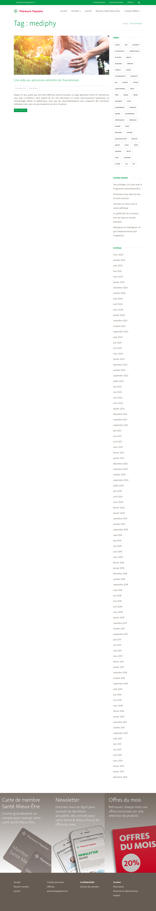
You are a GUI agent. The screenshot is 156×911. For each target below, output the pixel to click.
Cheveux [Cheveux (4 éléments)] (118, 70)
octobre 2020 (119, 475)
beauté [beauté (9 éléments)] (128, 57)
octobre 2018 (119, 579)
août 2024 (118, 299)
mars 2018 (118, 612)
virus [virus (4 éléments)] (117, 157)
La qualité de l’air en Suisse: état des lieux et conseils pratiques (126, 218)
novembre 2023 (120, 321)
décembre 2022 (120, 365)
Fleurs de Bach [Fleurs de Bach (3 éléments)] (120, 88)
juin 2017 (117, 640)
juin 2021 (117, 431)
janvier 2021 (118, 458)
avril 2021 (117, 442)
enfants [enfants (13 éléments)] (125, 82)
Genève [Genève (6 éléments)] (125, 95)
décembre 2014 (120, 777)
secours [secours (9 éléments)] (134, 139)
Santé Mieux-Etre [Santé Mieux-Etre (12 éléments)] (120, 139)
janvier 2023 (118, 359)
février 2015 (118, 766)
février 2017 (118, 662)
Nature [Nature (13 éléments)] (117, 114)
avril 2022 (117, 398)
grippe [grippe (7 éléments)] (135, 95)
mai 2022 (117, 392)
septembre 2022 (120, 376)
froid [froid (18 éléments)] (132, 88)
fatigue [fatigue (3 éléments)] (135, 82)
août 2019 (117, 535)
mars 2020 (118, 502)
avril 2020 (118, 497)
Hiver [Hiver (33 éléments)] (129, 101)
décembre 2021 (120, 414)
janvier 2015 (118, 772)
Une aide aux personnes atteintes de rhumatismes (46, 80)
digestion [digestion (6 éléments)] (134, 76)
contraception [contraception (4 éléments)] (120, 76)
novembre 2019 (120, 519)
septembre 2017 (120, 634)
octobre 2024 (119, 293)
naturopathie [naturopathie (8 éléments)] (129, 114)
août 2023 (117, 337)
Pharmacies (118, 887)
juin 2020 (117, 491)
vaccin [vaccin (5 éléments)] (128, 151)
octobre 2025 (119, 260)
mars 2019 (118, 557)
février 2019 (118, 563)
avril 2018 (117, 607)
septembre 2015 (120, 733)
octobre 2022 (119, 370)
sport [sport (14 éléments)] (136, 145)
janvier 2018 (118, 618)
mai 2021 (117, 436)
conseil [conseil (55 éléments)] (128, 70)
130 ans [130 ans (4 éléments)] (117, 45)
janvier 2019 (118, 568)
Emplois (116, 896)
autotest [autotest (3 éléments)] (118, 57)
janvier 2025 (118, 282)
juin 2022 (117, 387)
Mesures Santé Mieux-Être (108, 11)
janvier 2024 (119, 315)
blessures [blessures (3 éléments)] (118, 63)
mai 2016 (117, 700)
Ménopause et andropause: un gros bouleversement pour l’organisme (127, 231)
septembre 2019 (120, 530)
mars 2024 (118, 310)
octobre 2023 (119, 326)
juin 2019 (117, 541)
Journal (88, 11)
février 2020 (119, 508)
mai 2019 (117, 546)
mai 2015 (117, 750)
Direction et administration (125, 891)
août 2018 (117, 590)
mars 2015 (118, 761)
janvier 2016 (118, 717)
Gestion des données (116, 2)
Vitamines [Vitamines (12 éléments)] (127, 157)
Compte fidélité (131, 11)
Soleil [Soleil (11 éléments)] (127, 145)
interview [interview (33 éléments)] (132, 107)
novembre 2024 (120, 288)
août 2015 (117, 739)
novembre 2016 (120, 673)
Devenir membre (21, 887)
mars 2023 (118, 354)
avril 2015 (117, 755)
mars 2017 (118, 656)
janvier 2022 (119, 409)
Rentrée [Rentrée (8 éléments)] (129, 132)
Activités (75, 11)
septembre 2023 (120, 332)
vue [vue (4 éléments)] (126, 164)
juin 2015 (117, 744)
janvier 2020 (119, 513)
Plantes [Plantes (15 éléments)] (117, 126)
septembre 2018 (120, 585)
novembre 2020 (120, 469)
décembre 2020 (120, 464)
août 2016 (117, 689)
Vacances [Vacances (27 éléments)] (118, 151)
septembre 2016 (120, 684)
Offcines (51, 887)
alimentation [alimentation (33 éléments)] (119, 51)
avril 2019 (117, 552)
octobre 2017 (119, 629)
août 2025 (117, 266)
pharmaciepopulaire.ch (57, 891)
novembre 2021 (120, 420)
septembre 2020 (121, 480)
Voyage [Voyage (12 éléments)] (117, 164)
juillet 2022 (118, 381)
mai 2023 (117, 348)
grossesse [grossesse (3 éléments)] (118, 101)
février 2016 (118, 711)
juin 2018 (117, 596)
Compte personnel (99, 2)
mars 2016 (118, 706)
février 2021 (118, 453)
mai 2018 (117, 601)
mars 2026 (118, 255)
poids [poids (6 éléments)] (127, 126)
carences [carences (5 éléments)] (130, 63)
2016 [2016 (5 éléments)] (126, 45)
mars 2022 (118, 403)
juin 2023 (117, 343)
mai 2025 (117, 271)
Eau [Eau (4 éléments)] (116, 82)
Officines (130, 2)
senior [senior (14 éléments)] (117, 145)
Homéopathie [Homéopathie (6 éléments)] (119, 107)
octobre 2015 (119, 728)
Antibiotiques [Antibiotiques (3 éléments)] (134, 51)
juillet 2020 (118, 486)
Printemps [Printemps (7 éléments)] (118, 132)
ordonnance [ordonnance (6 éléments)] (119, 120)
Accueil (63, 11)
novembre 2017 (120, 623)
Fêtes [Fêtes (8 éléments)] (116, 95)
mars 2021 (118, 447)
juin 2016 (117, 695)
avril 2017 (117, 651)
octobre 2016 (119, 678)
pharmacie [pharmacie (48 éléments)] (132, 120)
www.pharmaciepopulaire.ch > (26, 2)
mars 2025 (118, 277)
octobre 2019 (119, 524)
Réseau (35, 88)
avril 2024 (117, 304)
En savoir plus (20, 110)
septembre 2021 (120, 425)
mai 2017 (117, 645)
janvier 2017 (118, 667)
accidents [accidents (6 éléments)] (135, 45)
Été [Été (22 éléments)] (134, 164)
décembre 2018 (120, 574)
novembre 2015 (120, 722)
